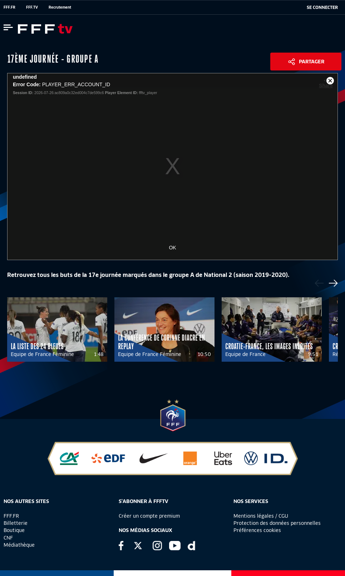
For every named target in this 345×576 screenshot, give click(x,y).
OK (172, 247)
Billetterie (16, 523)
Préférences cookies (257, 530)
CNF (8, 538)
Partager (311, 61)
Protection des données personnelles (277, 523)
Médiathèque (19, 545)
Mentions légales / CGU (260, 516)
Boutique (14, 530)
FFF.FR (9, 7)
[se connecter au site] (322, 7)
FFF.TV (32, 7)
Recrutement (60, 7)
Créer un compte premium (149, 516)
